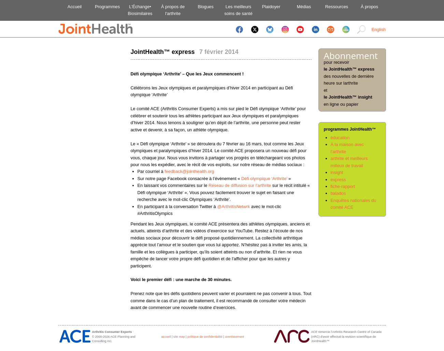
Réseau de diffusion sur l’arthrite (240, 185)
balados (338, 193)
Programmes (107, 6)
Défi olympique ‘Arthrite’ (264, 178)
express (338, 179)
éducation (340, 137)
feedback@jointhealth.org (189, 171)
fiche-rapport (343, 186)
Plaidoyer (271, 6)
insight (337, 172)
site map (179, 336)
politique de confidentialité (205, 336)
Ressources (336, 6)
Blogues (205, 6)
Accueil (75, 6)
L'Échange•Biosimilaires (140, 10)
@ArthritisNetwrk (233, 206)
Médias (304, 6)
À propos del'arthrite (173, 10)
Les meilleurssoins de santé (238, 10)
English (379, 29)
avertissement (234, 336)
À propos (369, 6)
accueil (166, 336)
